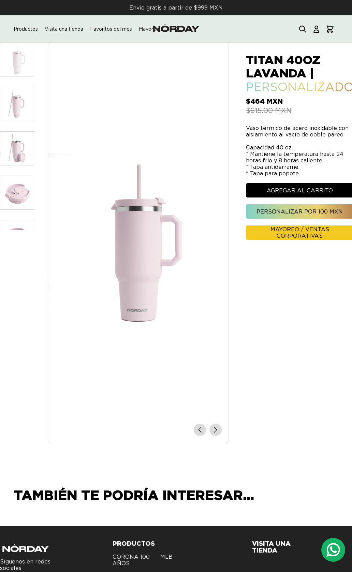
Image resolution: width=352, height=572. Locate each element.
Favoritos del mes (111, 29)
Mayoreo (149, 29)
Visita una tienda (64, 29)
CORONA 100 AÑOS (131, 560)
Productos (26, 29)
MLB (166, 557)
